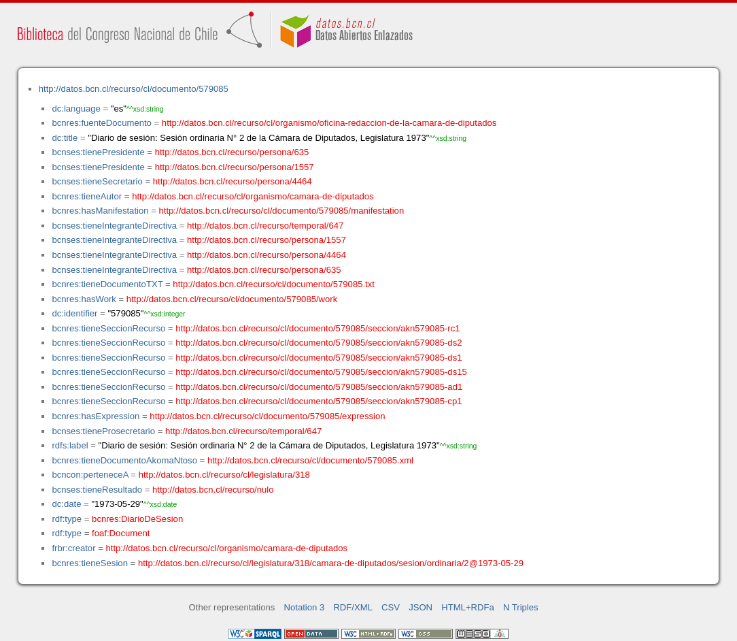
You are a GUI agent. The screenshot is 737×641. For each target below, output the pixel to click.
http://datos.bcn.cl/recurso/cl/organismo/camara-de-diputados (253, 196)
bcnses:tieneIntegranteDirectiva (114, 225)
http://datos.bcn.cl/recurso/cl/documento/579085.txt (274, 284)
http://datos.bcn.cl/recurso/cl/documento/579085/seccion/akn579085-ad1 (318, 387)
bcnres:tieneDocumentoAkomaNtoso (124, 460)
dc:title (65, 138)
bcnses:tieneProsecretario (103, 431)
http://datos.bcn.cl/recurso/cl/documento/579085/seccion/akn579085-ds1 (318, 357)
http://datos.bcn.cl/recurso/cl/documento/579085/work (231, 299)
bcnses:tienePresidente (98, 152)
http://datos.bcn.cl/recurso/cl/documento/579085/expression (267, 416)
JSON (420, 607)
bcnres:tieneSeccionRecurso (108, 328)
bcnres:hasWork (84, 299)
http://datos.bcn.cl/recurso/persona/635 (232, 152)
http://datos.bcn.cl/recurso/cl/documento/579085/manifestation (281, 211)
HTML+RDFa (467, 607)
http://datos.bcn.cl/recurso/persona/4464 (232, 181)
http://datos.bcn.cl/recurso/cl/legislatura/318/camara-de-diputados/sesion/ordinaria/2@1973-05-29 (331, 563)
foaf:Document (121, 533)
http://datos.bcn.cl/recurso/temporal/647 (265, 225)
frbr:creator (73, 548)
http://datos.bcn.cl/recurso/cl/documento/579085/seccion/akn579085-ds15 (321, 372)
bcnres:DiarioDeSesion (137, 519)
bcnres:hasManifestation (100, 211)
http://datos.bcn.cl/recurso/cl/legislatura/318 (224, 475)
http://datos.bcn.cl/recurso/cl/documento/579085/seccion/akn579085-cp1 (318, 401)
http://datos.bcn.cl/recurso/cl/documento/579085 (133, 89)
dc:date (66, 504)
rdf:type (67, 519)
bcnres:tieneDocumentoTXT (107, 284)
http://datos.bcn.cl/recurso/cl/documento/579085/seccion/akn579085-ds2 (318, 343)
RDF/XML (353, 607)
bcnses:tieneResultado (97, 489)
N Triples (520, 607)
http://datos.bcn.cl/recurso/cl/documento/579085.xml (310, 460)
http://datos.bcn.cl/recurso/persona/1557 (234, 167)
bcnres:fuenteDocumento (101, 123)
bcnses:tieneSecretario (97, 181)
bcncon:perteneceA (90, 475)
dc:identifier (74, 313)
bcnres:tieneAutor (87, 196)
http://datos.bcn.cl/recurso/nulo (213, 489)
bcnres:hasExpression (95, 416)
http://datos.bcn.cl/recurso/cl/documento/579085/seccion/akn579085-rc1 (317, 328)
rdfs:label (70, 445)
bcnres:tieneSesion (90, 563)
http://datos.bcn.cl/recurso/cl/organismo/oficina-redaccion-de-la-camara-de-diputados (329, 123)
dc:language (76, 108)
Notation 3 (304, 607)
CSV (390, 607)
